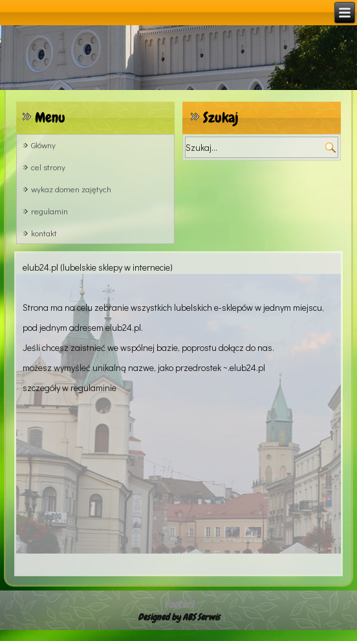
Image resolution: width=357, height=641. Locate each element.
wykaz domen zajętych (71, 188)
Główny (43, 144)
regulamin (49, 210)
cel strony (48, 166)
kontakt (44, 232)
